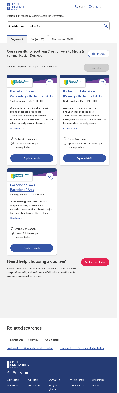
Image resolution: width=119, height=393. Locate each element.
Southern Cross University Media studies (82, 347)
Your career (34, 385)
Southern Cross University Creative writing (30, 347)
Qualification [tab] (52, 339)
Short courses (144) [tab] (62, 38)
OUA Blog (54, 379)
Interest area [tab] (16, 339)
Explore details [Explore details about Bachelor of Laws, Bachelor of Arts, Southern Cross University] (32, 248)
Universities (13, 385)
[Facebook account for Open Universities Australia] (8, 373)
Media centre (77, 379)
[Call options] (81, 7)
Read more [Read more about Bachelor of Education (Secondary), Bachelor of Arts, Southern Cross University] (18, 128)
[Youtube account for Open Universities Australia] (26, 373)
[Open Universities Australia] (18, 9)
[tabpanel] (58, 180)
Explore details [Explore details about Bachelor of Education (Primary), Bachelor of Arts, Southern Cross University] (85, 158)
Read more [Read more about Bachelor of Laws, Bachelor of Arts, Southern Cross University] (18, 218)
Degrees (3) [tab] (17, 39)
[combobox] (58, 25)
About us (33, 379)
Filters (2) (98, 54)
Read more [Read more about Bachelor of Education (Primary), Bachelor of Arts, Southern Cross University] (71, 128)
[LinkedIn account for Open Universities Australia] (20, 373)
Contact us (13, 379)
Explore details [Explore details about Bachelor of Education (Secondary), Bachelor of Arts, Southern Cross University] (32, 158)
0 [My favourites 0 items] (91, 7)
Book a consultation (95, 262)
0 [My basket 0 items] (98, 7)
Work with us (77, 385)
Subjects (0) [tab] (37, 38)
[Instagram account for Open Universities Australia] (14, 373)
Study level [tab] (34, 339)
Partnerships (97, 379)
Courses (95, 385)
